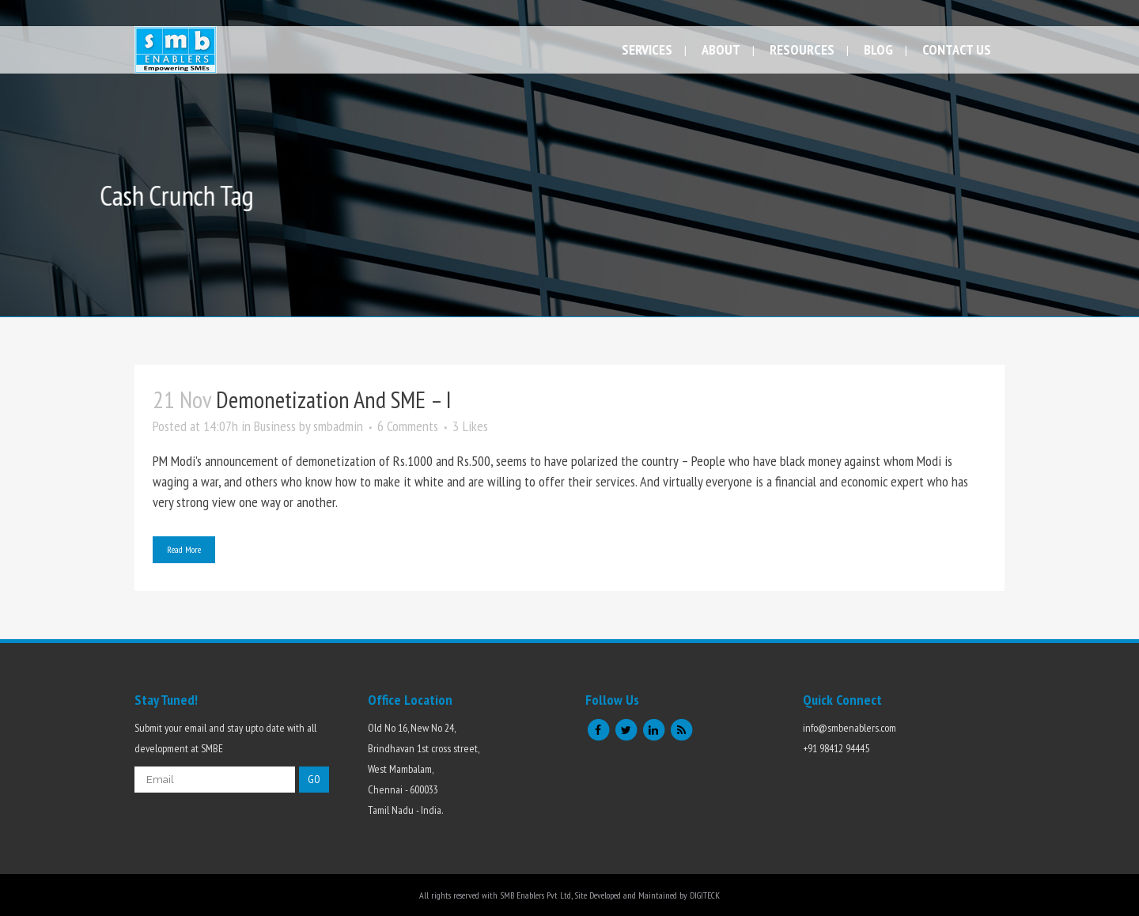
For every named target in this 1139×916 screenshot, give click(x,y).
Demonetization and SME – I (334, 399)
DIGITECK (705, 895)
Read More (184, 549)
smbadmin (338, 426)
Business (275, 426)
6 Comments (407, 426)
